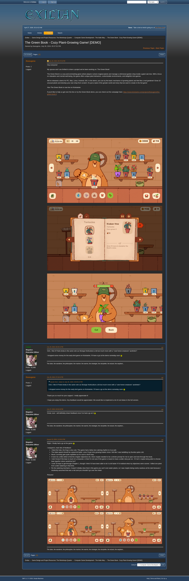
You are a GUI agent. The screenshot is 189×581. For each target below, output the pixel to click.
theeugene (30, 61)
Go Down (27, 54)
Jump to (133, 565)
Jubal (28, 347)
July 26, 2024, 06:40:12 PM (55, 347)
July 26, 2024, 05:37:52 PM (57, 61)
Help (148, 578)
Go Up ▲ (164, 578)
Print (162, 54)
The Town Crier (160, 28)
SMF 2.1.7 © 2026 (27, 578)
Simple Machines (38, 578)
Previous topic (149, 48)
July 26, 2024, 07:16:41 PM (55, 377)
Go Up (26, 555)
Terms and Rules (155, 578)
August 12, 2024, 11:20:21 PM (56, 439)
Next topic (160, 48)
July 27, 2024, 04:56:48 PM (55, 409)
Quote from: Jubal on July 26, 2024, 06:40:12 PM (66, 382)
